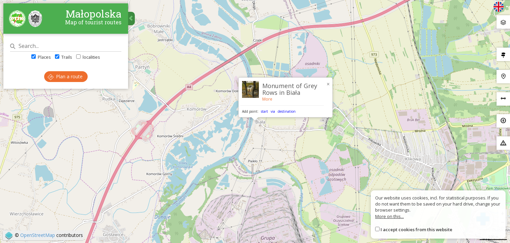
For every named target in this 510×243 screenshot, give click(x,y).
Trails (63, 57)
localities (88, 57)
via (273, 111)
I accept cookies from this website (416, 229)
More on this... (389, 216)
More (267, 99)
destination (287, 111)
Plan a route (65, 76)
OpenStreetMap (37, 235)
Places (41, 57)
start (264, 111)
